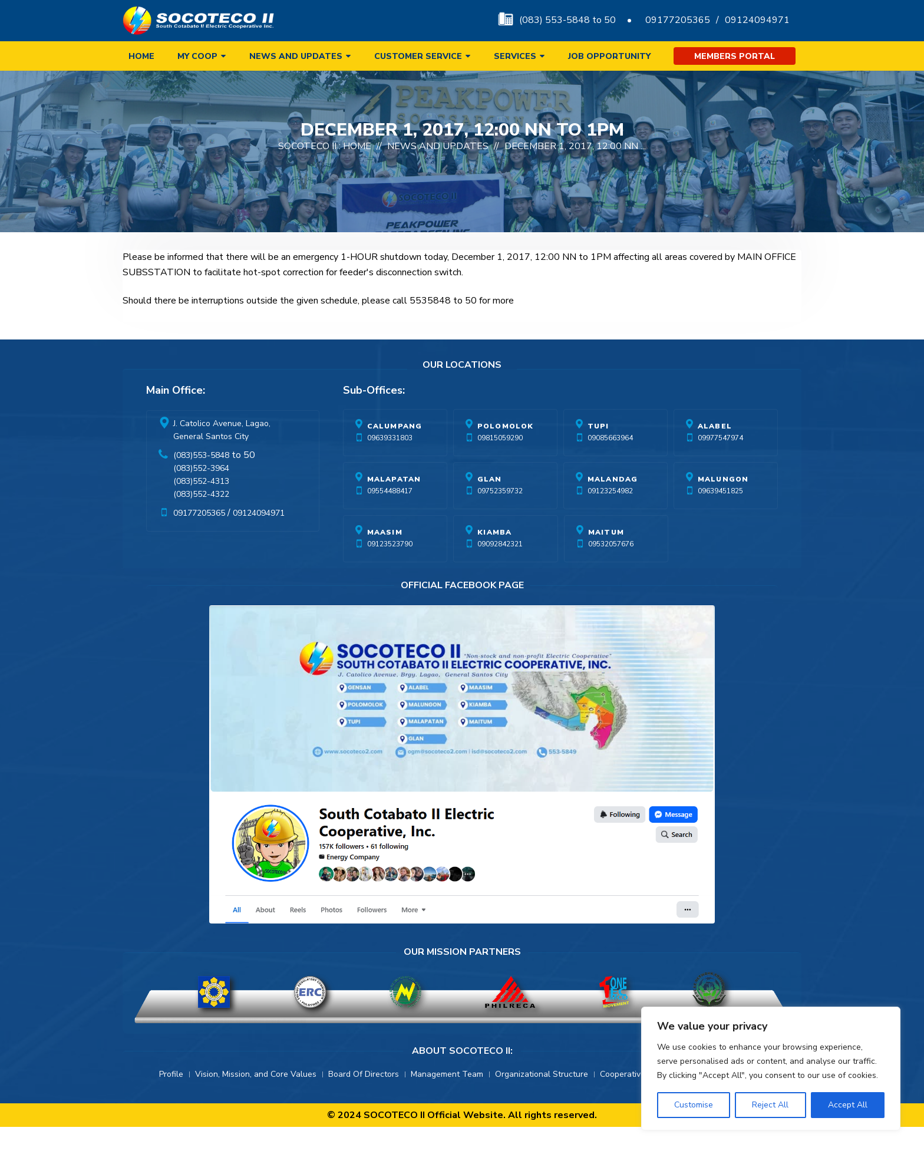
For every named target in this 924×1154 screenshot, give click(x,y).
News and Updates (295, 56)
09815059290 (500, 465)
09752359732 (500, 518)
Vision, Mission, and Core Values (255, 1101)
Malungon (723, 506)
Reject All (770, 1104)
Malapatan (394, 506)
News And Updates (438, 173)
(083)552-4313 (201, 508)
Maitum (606, 559)
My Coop (197, 56)
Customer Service (418, 56)
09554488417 (389, 518)
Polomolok (505, 453)
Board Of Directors (363, 1101)
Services (515, 56)
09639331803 (389, 465)
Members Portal (734, 56)
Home (141, 56)
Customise (693, 1104)
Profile (171, 1101)
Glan (489, 506)
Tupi (598, 453)
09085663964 (610, 465)
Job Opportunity (609, 56)
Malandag (613, 506)
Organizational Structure (541, 1101)
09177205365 (677, 20)
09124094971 (757, 20)
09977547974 (720, 465)
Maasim (384, 559)
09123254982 (610, 518)
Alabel (715, 453)
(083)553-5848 (201, 482)
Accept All (847, 1104)
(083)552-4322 (201, 521)
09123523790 (389, 571)
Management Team (447, 1101)
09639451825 (720, 518)
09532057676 (610, 571)
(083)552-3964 (201, 495)
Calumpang (395, 453)
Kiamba (494, 559)
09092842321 (500, 571)
